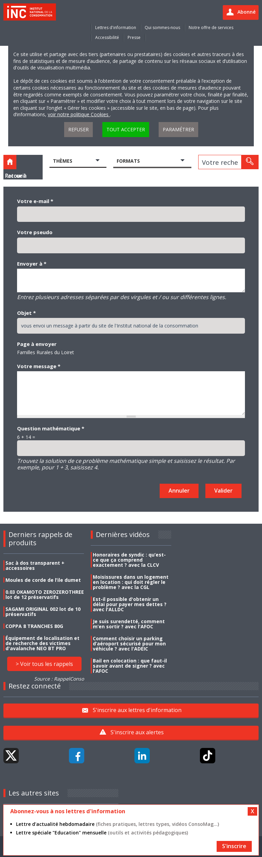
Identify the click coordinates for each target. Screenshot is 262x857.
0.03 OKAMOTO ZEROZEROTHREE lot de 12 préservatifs (44, 594)
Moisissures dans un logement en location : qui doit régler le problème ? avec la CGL (131, 582)
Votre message (38, 366)
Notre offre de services (211, 27)
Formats (128, 161)
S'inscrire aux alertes (137, 732)
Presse (134, 37)
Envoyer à (31, 263)
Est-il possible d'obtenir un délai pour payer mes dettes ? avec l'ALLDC (129, 604)
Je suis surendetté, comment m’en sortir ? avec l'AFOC (129, 624)
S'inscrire (234, 846)
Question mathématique (50, 428)
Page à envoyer (37, 343)
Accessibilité (107, 37)
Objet (26, 312)
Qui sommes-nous (162, 27)
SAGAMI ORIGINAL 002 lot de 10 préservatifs (43, 611)
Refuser (78, 129)
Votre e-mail (35, 201)
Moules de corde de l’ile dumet (43, 580)
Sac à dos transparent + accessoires (34, 565)
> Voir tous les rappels (44, 664)
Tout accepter (125, 129)
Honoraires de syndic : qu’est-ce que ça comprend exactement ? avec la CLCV (129, 559)
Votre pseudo (35, 232)
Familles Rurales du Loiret (45, 352)
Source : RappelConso (59, 678)
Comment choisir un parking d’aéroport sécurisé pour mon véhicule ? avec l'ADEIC (129, 643)
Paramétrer (178, 129)
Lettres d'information (115, 27)
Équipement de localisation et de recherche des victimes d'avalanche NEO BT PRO (42, 643)
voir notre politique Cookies (79, 114)
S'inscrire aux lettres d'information (137, 710)
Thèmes (62, 161)
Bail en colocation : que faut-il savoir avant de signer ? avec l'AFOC (130, 665)
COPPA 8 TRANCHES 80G (34, 626)
